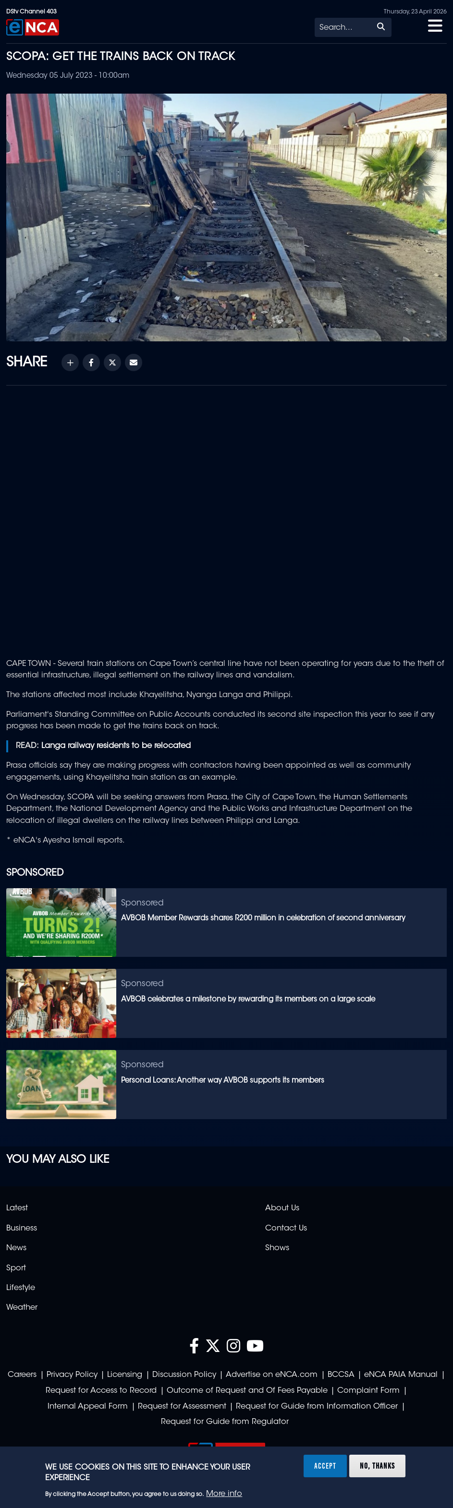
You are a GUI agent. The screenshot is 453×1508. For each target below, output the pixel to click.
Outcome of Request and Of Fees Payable (247, 1391)
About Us (282, 1208)
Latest (17, 1208)
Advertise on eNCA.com (272, 1375)
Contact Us (286, 1228)
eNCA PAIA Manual (401, 1375)
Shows (277, 1248)
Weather (21, 1308)
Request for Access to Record (101, 1391)
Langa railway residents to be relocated (116, 746)
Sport (16, 1268)
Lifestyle (20, 1288)
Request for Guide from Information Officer (317, 1407)
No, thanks (377, 1466)
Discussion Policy (184, 1375)
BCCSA (341, 1375)
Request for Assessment (182, 1407)
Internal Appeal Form (88, 1407)
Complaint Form (368, 1391)
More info (224, 1494)
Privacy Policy (72, 1375)
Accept (325, 1466)
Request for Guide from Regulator (225, 1422)
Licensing (124, 1375)
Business (21, 1228)
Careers (22, 1375)
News (16, 1248)
